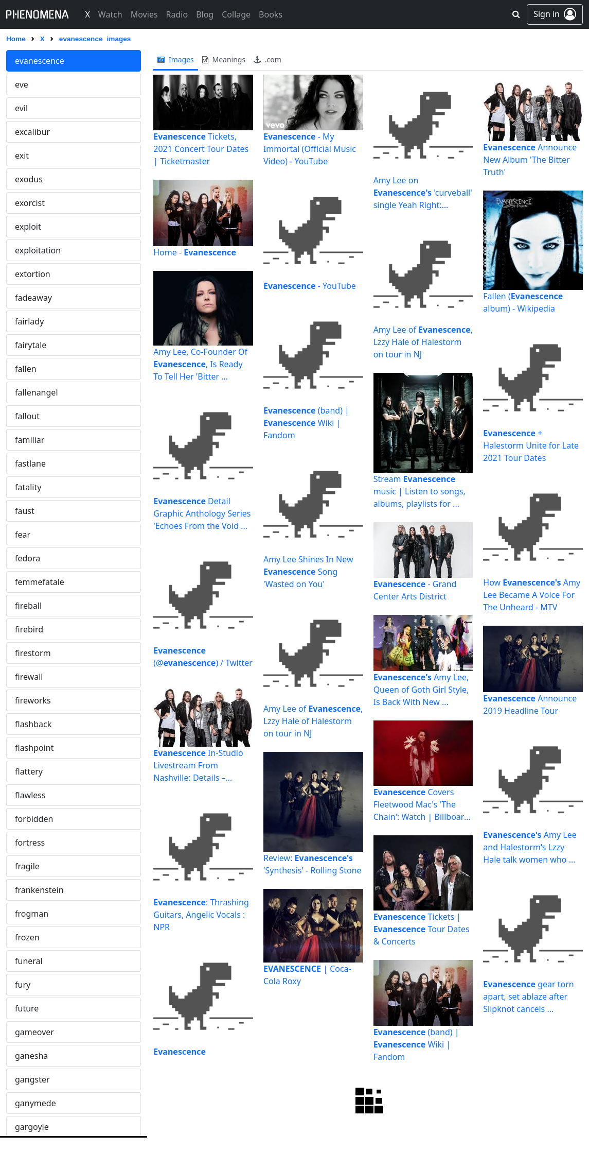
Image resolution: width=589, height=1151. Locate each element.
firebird (29, 629)
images (175, 59)
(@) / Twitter (203, 656)
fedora (27, 558)
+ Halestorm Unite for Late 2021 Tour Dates (531, 445)
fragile (27, 866)
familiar (29, 439)
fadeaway (33, 297)
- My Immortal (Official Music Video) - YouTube (309, 149)
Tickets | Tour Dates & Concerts (421, 929)
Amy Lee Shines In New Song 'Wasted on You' (308, 572)
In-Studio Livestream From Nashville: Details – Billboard (198, 765)
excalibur (32, 132)
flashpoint (34, 747)
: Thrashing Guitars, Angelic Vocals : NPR (201, 915)
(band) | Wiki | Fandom (306, 423)
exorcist (30, 203)
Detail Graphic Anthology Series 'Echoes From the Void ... (202, 513)
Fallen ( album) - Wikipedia (523, 302)
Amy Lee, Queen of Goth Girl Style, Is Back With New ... (421, 690)
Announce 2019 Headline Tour (530, 704)
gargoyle (32, 1126)
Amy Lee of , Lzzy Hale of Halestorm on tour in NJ (313, 721)
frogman (31, 913)
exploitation (38, 250)
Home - (194, 252)
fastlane (30, 463)
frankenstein (39, 890)
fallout (27, 416)
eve (21, 84)
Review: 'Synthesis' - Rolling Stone (312, 864)
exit (22, 155)
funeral (29, 961)
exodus (29, 179)
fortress (30, 842)
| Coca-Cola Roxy (307, 975)
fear (22, 534)
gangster (32, 1079)
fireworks (33, 700)
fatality (28, 487)
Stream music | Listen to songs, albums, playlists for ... (419, 491)
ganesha (31, 1055)
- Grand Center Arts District (415, 590)
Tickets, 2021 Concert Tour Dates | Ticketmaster (200, 149)
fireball (28, 605)
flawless (30, 795)
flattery (29, 771)
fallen (26, 368)
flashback (33, 724)
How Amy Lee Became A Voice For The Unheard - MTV (531, 595)
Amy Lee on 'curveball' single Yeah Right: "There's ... (422, 193)
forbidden (34, 818)
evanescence (39, 60)
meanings (223, 59)
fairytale (30, 345)
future (27, 1008)
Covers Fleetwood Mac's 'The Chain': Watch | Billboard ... (421, 804)
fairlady (29, 321)
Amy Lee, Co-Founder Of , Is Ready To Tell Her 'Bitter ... (200, 364)
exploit (28, 226)
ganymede (35, 1103)
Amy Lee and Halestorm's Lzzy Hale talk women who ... (529, 847)
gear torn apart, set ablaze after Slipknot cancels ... (528, 996)
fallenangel (36, 392)
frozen (27, 937)
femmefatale (39, 582)
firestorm (33, 653)
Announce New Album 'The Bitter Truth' (530, 160)
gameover (34, 1032)
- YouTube (309, 285)
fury (22, 984)
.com (267, 59)
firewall (29, 676)
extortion (32, 274)
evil (21, 108)
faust (24, 511)
